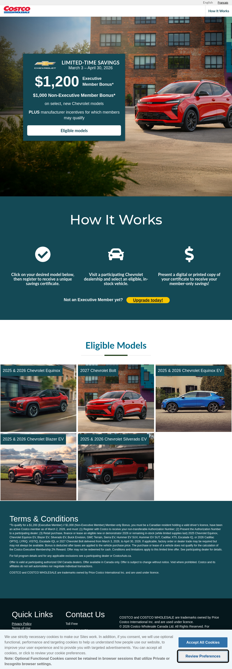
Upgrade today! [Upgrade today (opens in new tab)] (148, 300)
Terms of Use (21, 628)
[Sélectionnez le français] (223, 2)
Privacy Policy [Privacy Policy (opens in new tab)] (21, 624)
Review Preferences (203, 657)
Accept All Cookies (203, 643)
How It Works (218, 11)
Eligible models (74, 130)
